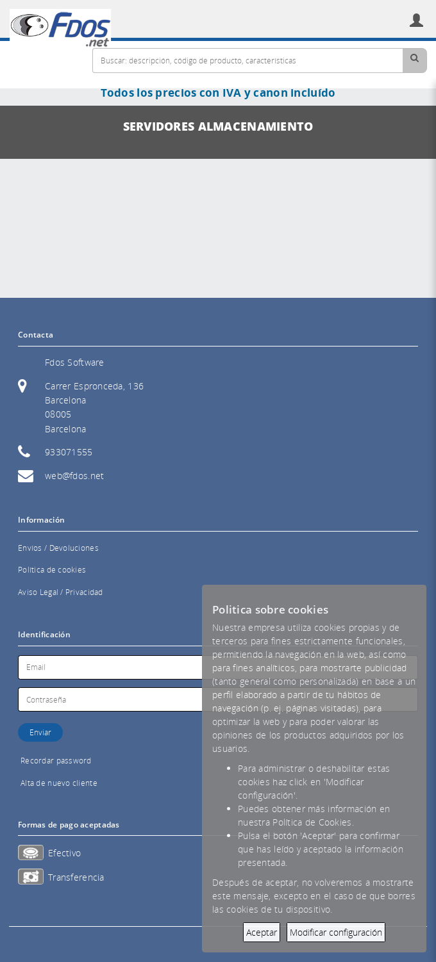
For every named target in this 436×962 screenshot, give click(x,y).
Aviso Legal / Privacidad (60, 592)
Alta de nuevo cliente (59, 783)
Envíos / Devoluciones (58, 547)
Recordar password (56, 760)
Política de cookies (52, 569)
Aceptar (261, 932)
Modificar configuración (336, 932)
